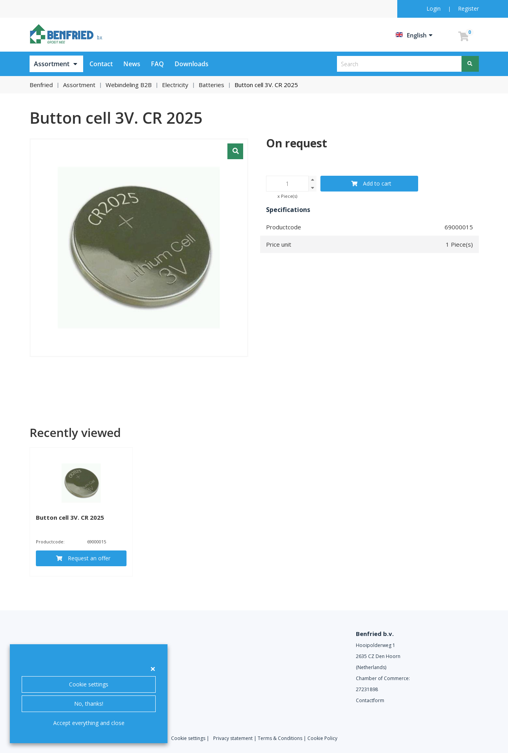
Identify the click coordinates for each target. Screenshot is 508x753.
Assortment (51, 63)
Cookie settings (88, 684)
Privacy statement (233, 738)
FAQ (157, 63)
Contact (101, 63)
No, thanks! (88, 703)
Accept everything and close (89, 723)
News (131, 63)
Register (468, 8)
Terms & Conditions (280, 738)
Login (434, 8)
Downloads (191, 63)
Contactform (370, 700)
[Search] (470, 64)
